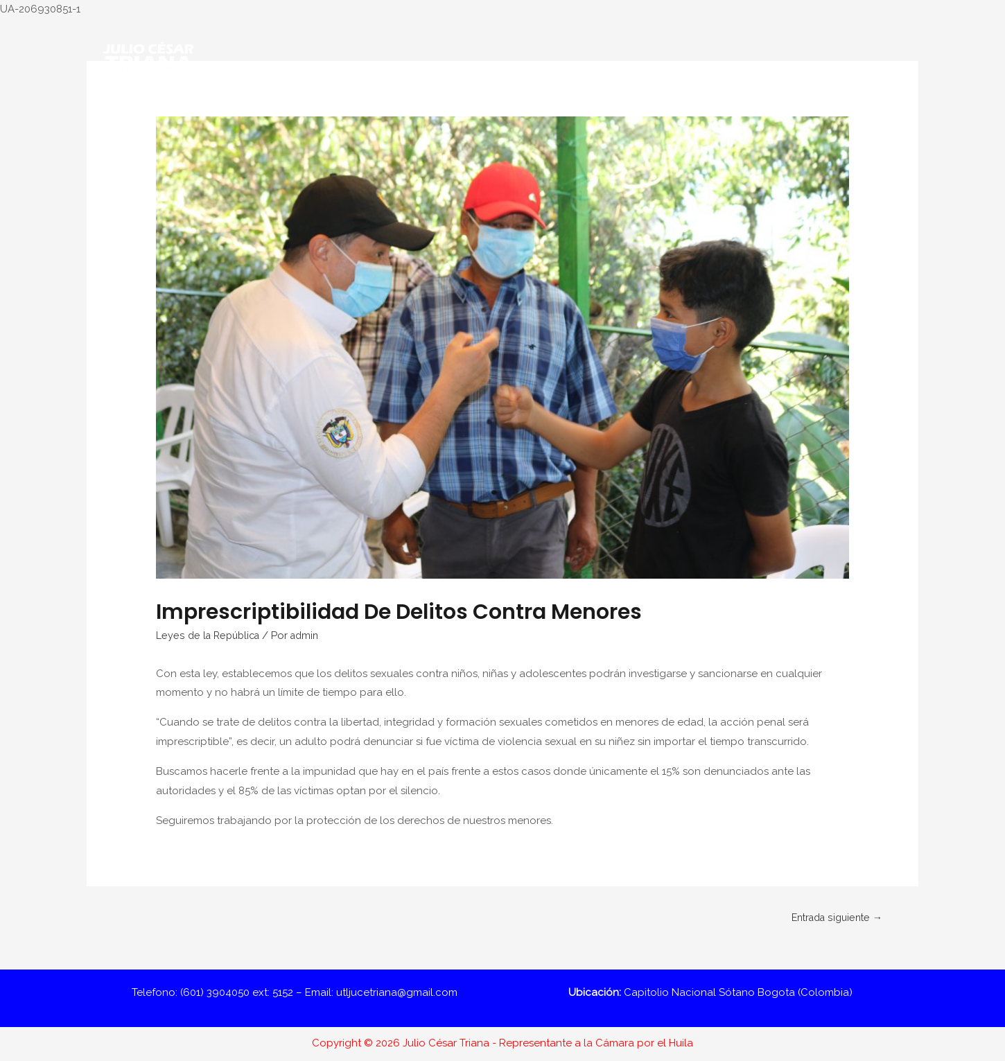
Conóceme (296, 106)
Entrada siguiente (832, 917)
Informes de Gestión (585, 106)
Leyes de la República (210, 635)
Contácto (849, 106)
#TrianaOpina (481, 106)
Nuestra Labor (379, 106)
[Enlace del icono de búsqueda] (901, 106)
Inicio (234, 106)
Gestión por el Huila (703, 106)
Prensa (788, 106)
